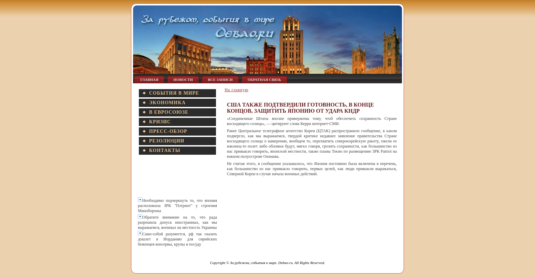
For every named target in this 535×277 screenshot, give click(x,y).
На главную (236, 89)
